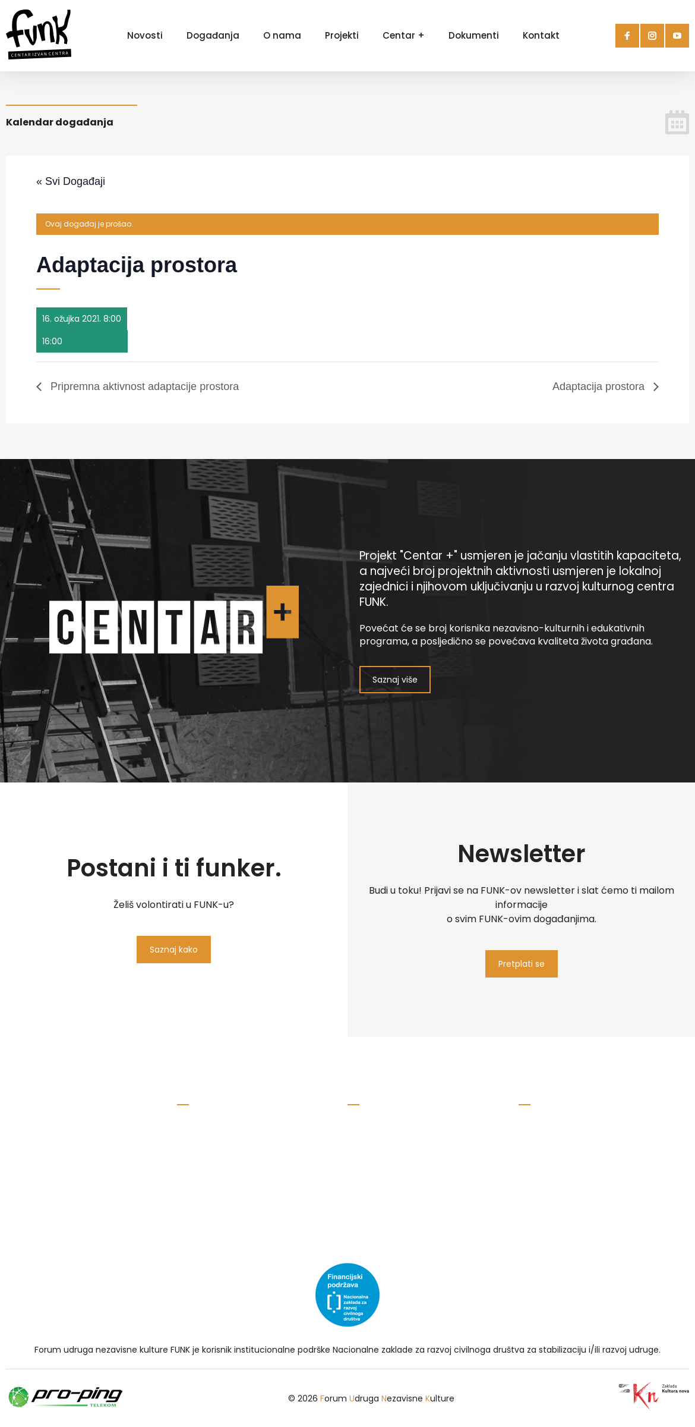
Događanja (213, 35)
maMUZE (536, 1153)
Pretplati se (521, 964)
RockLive (536, 1135)
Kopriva (534, 1172)
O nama (282, 35)
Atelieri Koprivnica (555, 1190)
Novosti (145, 35)
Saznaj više (395, 680)
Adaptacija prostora (599, 386)
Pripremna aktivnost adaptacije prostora (143, 386)
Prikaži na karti (376, 1187)
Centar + (404, 35)
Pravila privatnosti (213, 1168)
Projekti (342, 35)
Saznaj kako (174, 949)
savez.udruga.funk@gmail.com (241, 1149)
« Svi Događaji (70, 181)
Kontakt (541, 35)
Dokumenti (473, 35)
